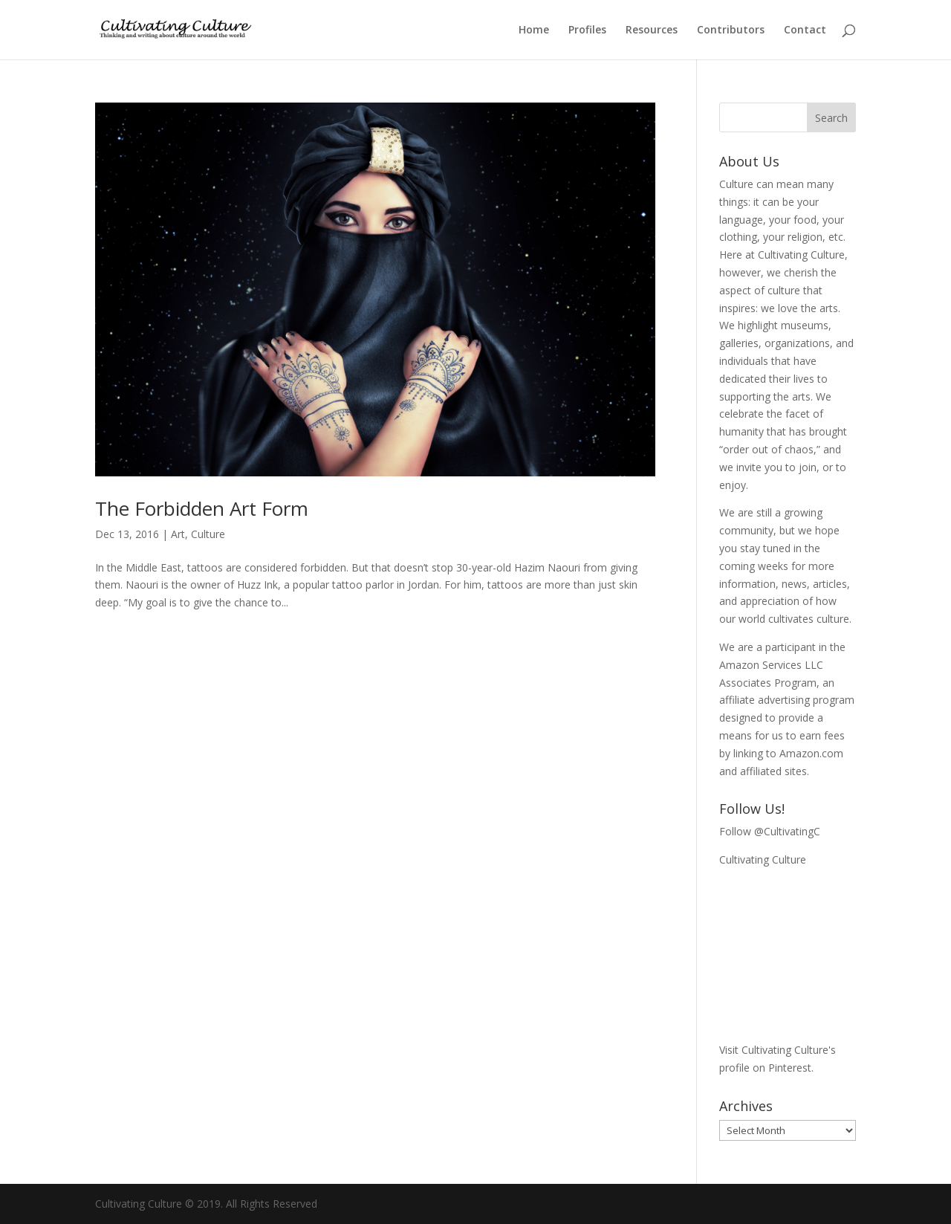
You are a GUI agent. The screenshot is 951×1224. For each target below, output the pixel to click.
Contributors (731, 30)
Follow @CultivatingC (769, 831)
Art (178, 534)
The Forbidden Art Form (201, 508)
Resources (652, 30)
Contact (805, 30)
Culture (208, 534)
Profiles (587, 30)
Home (534, 30)
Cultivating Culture (762, 859)
